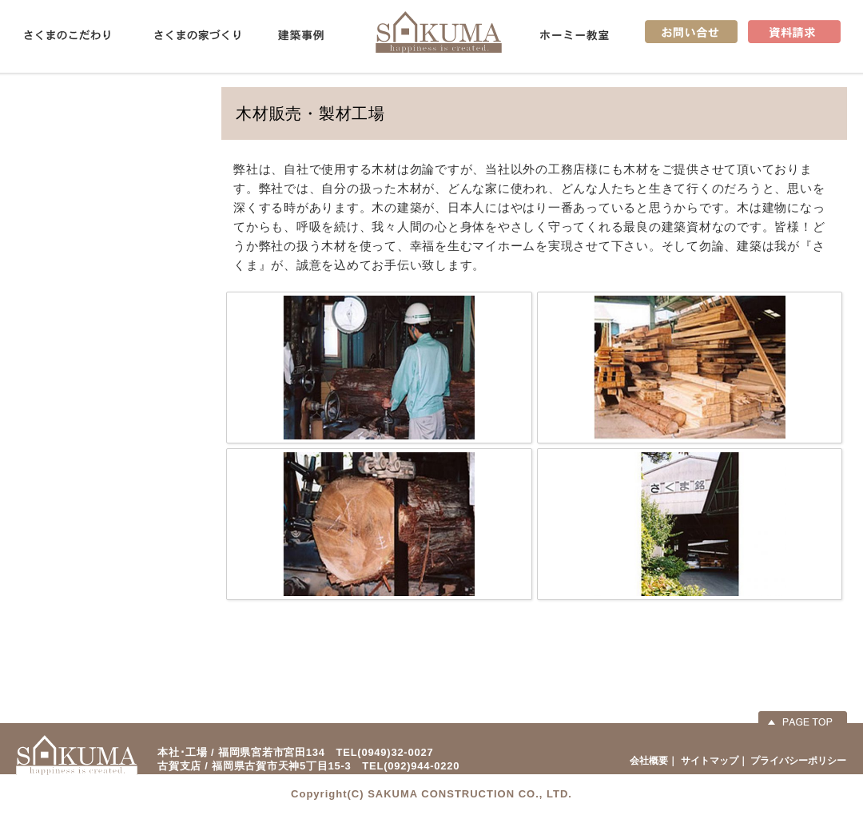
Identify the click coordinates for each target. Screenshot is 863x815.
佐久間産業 (439, 31)
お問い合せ (691, 31)
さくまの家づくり (197, 35)
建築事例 (301, 35)
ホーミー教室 (574, 35)
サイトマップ (709, 760)
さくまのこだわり (67, 35)
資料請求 (794, 31)
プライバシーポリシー (798, 760)
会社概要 (649, 760)
